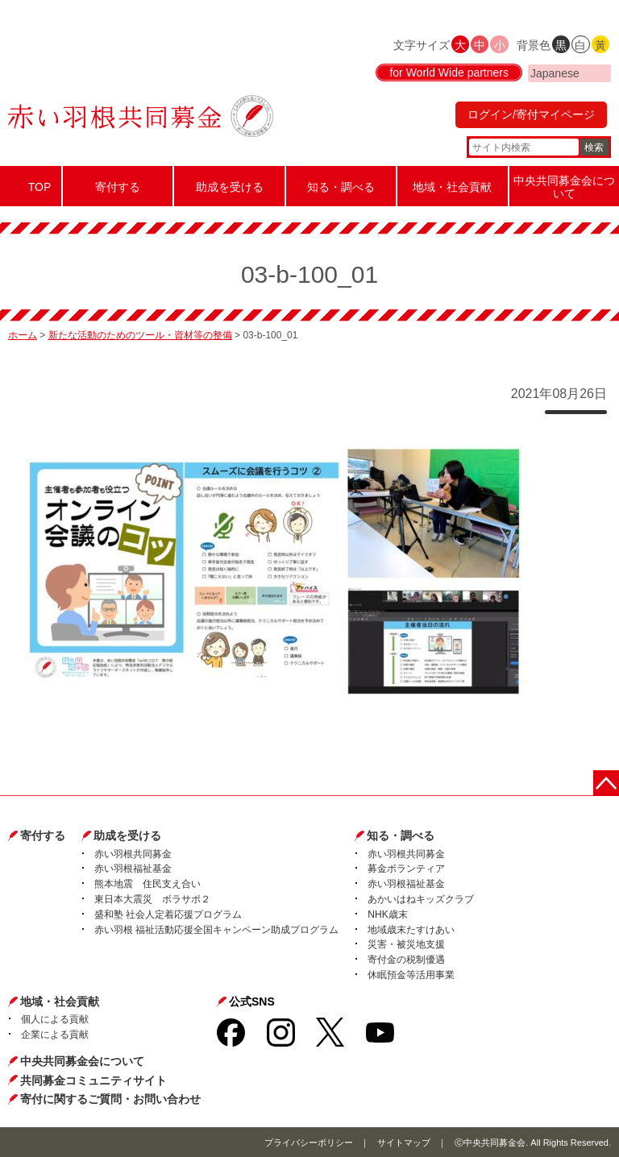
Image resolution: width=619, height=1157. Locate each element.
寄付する (42, 835)
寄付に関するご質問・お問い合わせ (110, 1099)
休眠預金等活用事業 (411, 975)
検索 (594, 147)
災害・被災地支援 (406, 944)
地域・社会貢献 (59, 1001)
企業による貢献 (55, 1034)
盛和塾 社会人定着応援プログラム (168, 914)
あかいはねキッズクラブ (421, 899)
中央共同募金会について (82, 1061)
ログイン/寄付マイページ (531, 114)
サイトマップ (403, 1142)
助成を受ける (127, 835)
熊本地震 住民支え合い (147, 884)
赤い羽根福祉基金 (133, 868)
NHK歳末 (387, 914)
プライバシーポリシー (308, 1142)
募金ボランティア (406, 868)
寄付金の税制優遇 (406, 959)
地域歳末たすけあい (411, 929)
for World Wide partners (449, 72)
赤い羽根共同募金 (133, 854)
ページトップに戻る (606, 783)
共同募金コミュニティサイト (93, 1080)
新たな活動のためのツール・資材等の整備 (140, 335)
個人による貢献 (55, 1019)
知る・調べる (400, 835)
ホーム (22, 335)
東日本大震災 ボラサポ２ (152, 899)
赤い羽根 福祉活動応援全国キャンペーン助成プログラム (216, 929)
